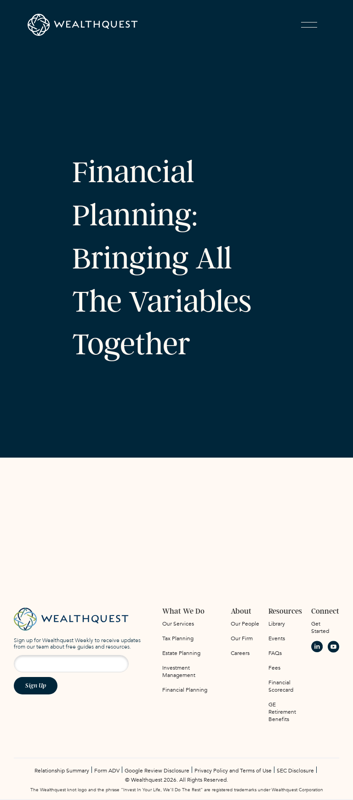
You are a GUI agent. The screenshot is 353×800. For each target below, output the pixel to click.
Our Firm (242, 638)
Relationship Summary (61, 770)
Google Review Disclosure (157, 770)
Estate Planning (181, 653)
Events (276, 638)
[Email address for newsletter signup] (71, 663)
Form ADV (107, 770)
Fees (274, 667)
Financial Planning (184, 690)
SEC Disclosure (295, 770)
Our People (245, 623)
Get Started (320, 627)
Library (276, 623)
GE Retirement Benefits (282, 712)
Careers (240, 653)
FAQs (275, 653)
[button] (309, 25)
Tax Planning (178, 638)
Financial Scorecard (280, 686)
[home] (83, 25)
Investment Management (178, 671)
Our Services (178, 623)
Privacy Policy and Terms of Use (233, 770)
